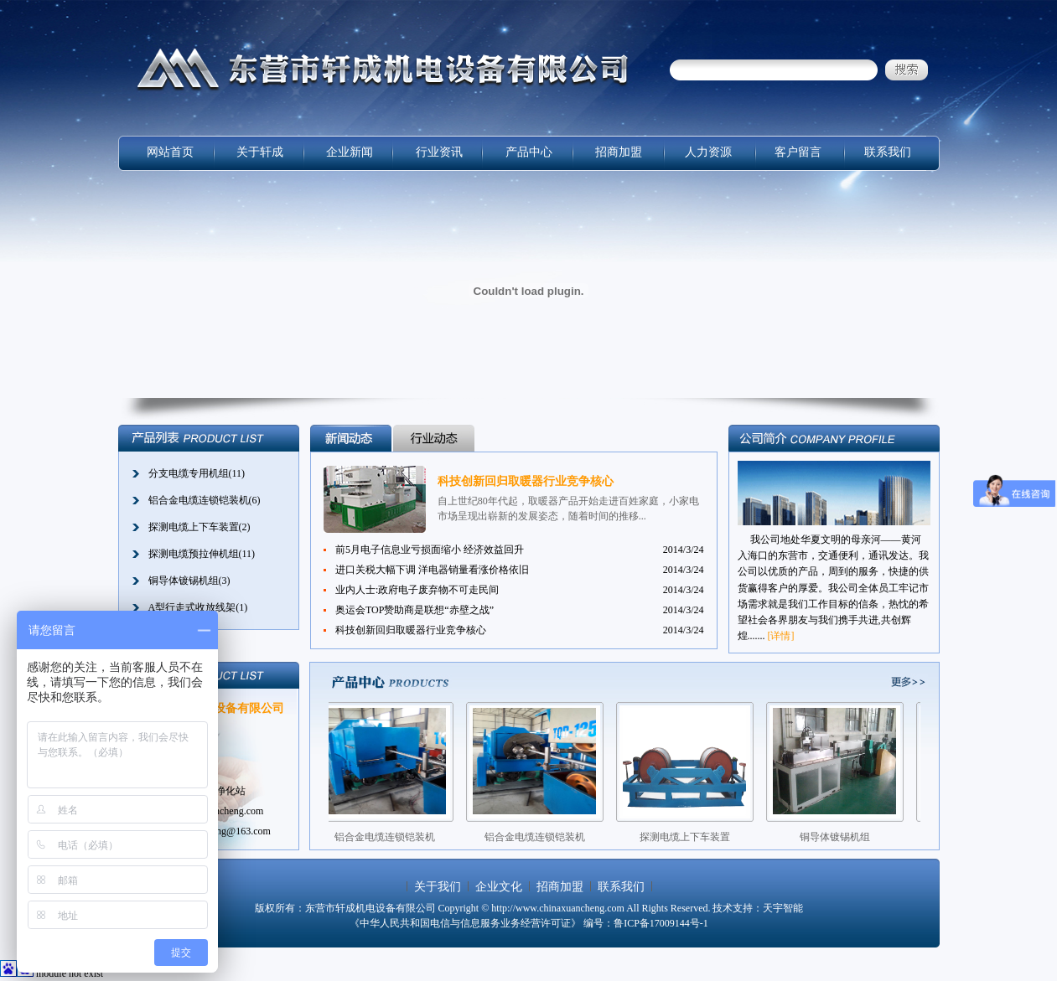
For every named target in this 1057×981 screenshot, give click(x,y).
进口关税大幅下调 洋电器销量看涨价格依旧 (432, 570)
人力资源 (708, 152)
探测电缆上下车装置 (193, 527)
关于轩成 (259, 152)
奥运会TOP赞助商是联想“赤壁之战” (414, 610)
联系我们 (887, 152)
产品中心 (528, 152)
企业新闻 (349, 152)
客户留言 (798, 152)
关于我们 (437, 886)
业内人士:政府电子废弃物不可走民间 (417, 590)
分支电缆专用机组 (188, 473)
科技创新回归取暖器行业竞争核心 (526, 481)
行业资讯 (439, 152)
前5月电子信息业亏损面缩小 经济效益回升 (429, 549)
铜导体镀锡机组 (183, 580)
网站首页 (170, 152)
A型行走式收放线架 (192, 607)
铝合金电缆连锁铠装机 (198, 500)
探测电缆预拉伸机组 (193, 554)
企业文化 (498, 886)
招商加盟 (618, 152)
